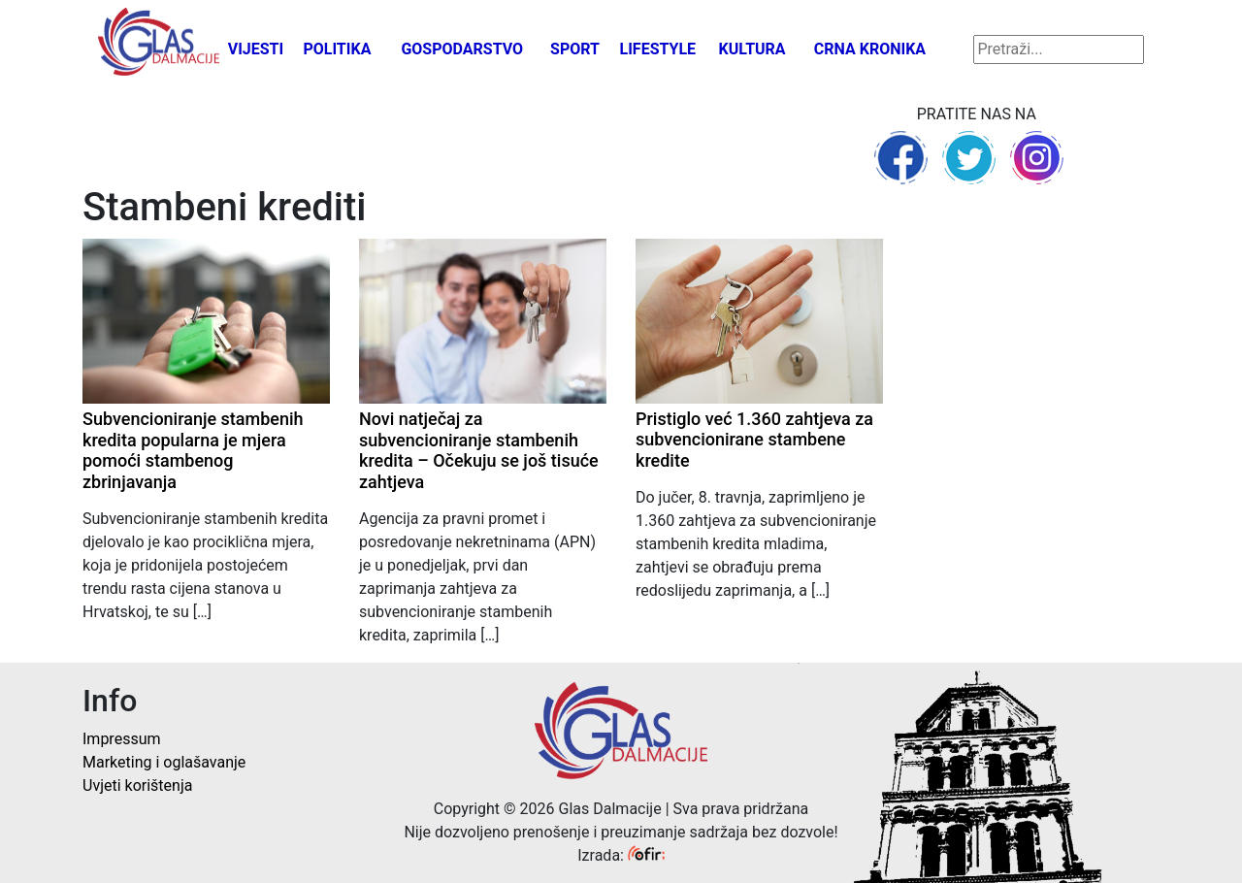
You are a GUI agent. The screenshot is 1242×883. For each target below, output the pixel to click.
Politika (337, 49)
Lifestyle (658, 49)
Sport (575, 49)
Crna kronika (870, 49)
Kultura (752, 49)
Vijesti (256, 49)
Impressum (121, 739)
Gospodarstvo (462, 49)
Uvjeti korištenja (137, 785)
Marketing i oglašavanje (163, 762)
